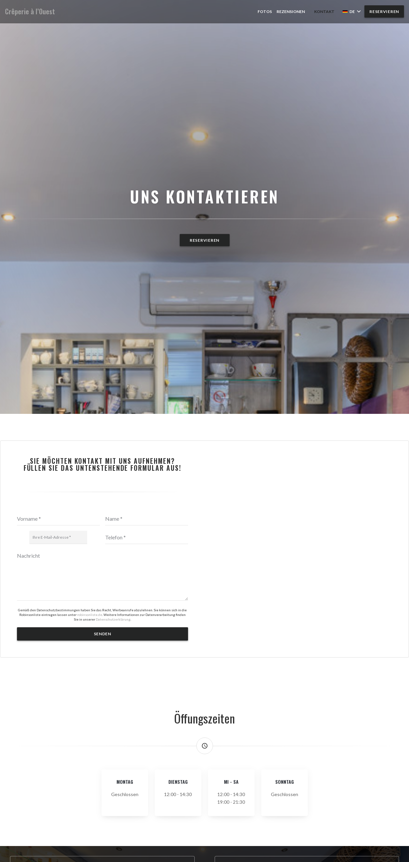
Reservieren (384, 11)
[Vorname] (58, 518)
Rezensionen (291, 11)
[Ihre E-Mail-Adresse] (58, 537)
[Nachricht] (102, 575)
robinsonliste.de (89, 615)
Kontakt (324, 11)
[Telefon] (146, 537)
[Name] (146, 518)
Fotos (265, 11)
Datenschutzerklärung (113, 619)
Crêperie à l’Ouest (30, 11)
